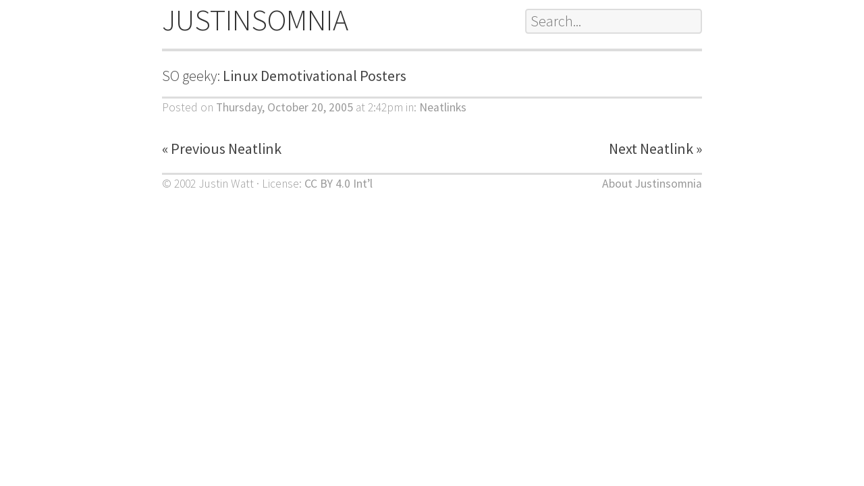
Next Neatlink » (655, 148)
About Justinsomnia (652, 183)
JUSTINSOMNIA (255, 19)
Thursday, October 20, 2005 (284, 107)
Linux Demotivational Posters (314, 75)
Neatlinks (442, 107)
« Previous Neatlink (221, 148)
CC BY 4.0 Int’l (338, 183)
